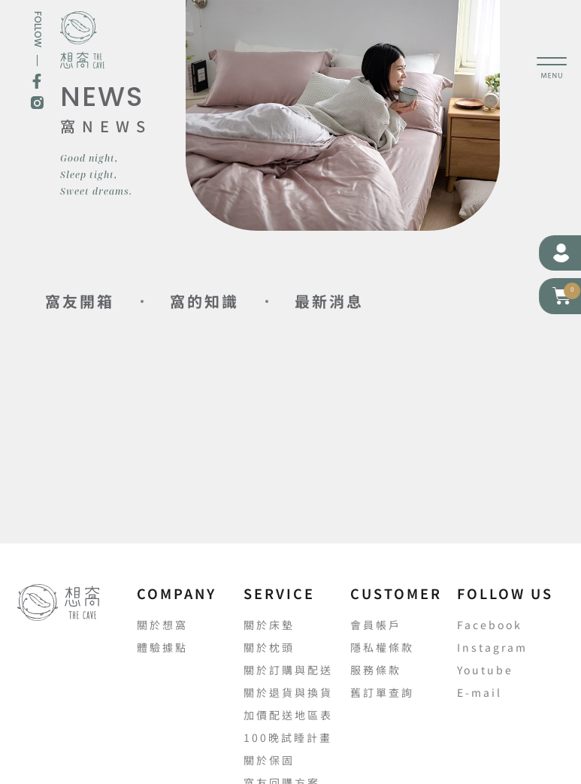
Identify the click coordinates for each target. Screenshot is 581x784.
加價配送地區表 (288, 714)
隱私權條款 (382, 647)
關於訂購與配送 (288, 669)
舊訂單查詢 (382, 692)
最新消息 (329, 301)
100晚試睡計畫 (288, 737)
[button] (562, 296)
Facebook (489, 624)
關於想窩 (162, 624)
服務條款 (375, 669)
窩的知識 (204, 301)
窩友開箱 (79, 301)
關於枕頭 (269, 647)
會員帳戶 (375, 624)
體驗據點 (162, 647)
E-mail (479, 692)
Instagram (492, 647)
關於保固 (269, 759)
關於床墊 (269, 624)
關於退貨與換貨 (288, 692)
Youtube (485, 669)
